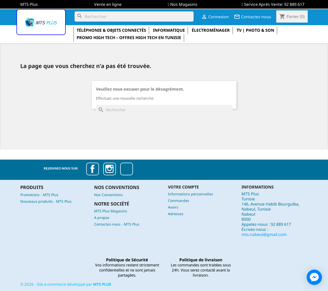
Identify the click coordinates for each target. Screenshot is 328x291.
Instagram (109, 169)
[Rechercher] (134, 16)
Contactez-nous (252, 17)
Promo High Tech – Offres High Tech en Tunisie (129, 37)
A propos (101, 217)
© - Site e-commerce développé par (65, 284)
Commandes (178, 200)
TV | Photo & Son (255, 30)
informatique (169, 30)
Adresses (175, 213)
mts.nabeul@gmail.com (264, 234)
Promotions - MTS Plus (39, 194)
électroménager (211, 30)
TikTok (126, 169)
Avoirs (173, 207)
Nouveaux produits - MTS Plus (46, 201)
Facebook (92, 169)
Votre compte (183, 187)
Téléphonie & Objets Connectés (111, 30)
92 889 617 (294, 4)
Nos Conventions (108, 194)
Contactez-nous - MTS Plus (116, 224)
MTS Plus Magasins (110, 211)
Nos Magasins (183, 4)
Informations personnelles (190, 194)
